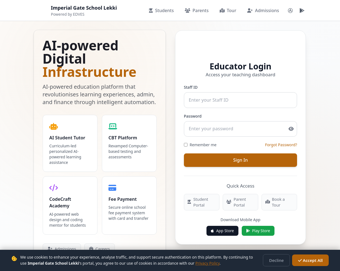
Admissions (263, 10)
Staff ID (190, 86)
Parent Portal (235, 199)
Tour (228, 10)
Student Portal (197, 199)
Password (192, 114)
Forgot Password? (281, 142)
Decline (280, 260)
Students (161, 10)
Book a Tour (134, 247)
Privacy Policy (200, 263)
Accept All (311, 260)
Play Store (258, 227)
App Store (222, 227)
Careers (98, 247)
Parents (196, 10)
